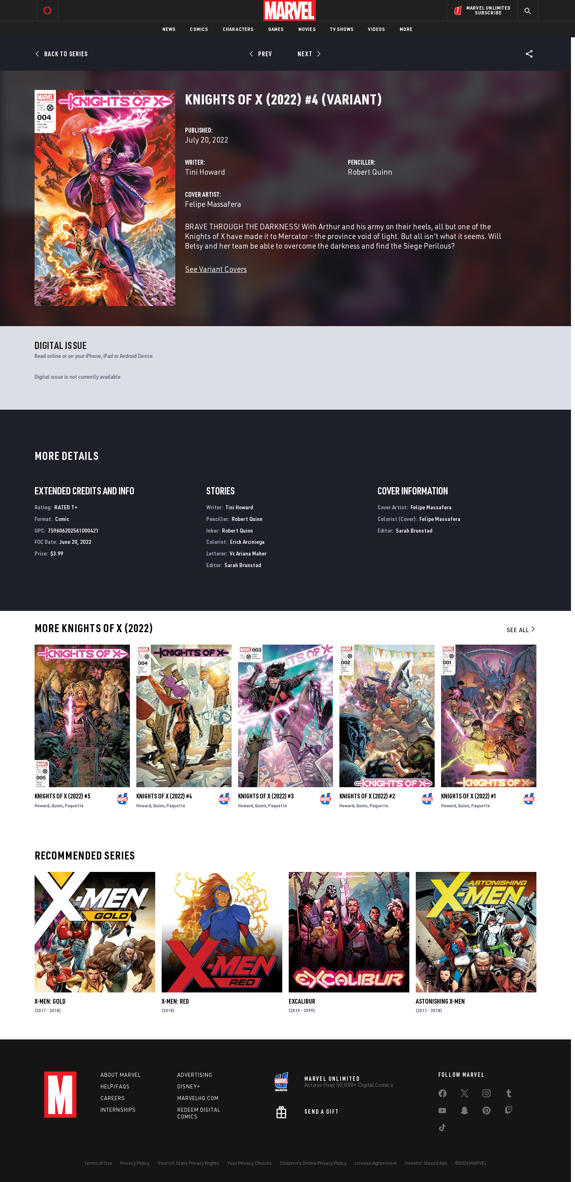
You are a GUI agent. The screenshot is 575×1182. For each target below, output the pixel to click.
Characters (238, 29)
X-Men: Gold (50, 1001)
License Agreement (376, 1163)
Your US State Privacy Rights (188, 1163)
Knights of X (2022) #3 (266, 796)
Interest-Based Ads (426, 1163)
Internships (118, 1109)
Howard (42, 805)
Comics (199, 29)
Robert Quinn (370, 171)
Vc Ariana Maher (248, 553)
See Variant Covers (216, 269)
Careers (113, 1098)
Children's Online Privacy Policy (313, 1163)
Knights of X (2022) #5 (62, 796)
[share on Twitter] (464, 1095)
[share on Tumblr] (509, 1095)
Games (276, 29)
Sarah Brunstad (242, 564)
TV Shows (342, 29)
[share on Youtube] (442, 1112)
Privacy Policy (135, 1163)
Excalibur (302, 1001)
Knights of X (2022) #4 (164, 796)
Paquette (74, 805)
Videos (376, 29)
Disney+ (188, 1086)
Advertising (194, 1075)
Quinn (57, 805)
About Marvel (121, 1075)
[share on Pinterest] (487, 1112)
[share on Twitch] (509, 1112)
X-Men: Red (175, 1001)
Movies (307, 29)
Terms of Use (98, 1163)
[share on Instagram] (487, 1095)
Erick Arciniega (247, 541)
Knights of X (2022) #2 (367, 796)
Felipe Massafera (213, 203)
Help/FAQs (115, 1086)
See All (521, 630)
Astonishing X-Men (440, 1001)
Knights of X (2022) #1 (469, 796)
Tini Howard (205, 171)
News (169, 29)
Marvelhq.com (198, 1098)
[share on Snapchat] (464, 1112)
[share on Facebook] (442, 1095)
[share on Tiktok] (442, 1129)
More (406, 29)
